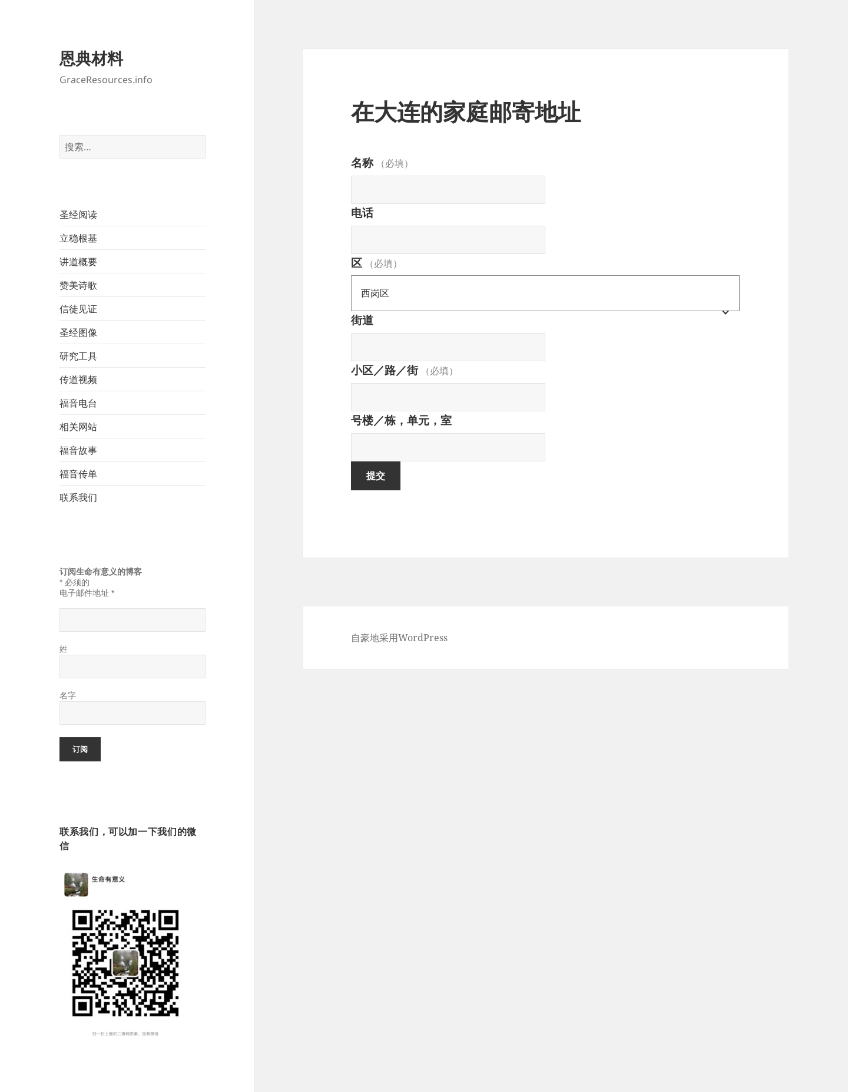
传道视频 (78, 379)
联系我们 (78, 497)
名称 (382, 162)
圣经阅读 (78, 214)
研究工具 (78, 355)
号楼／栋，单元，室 (401, 420)
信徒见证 (78, 308)
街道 (362, 320)
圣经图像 (78, 332)
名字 (67, 695)
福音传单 (78, 473)
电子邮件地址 (86, 593)
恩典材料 (91, 58)
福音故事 (78, 450)
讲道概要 (78, 261)
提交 (375, 475)
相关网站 (78, 426)
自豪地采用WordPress (399, 637)
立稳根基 (78, 238)
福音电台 (78, 403)
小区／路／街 (404, 370)
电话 (362, 212)
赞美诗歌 (78, 285)
